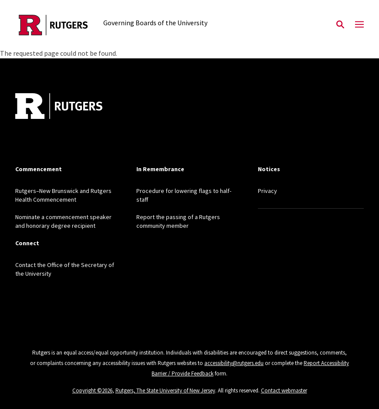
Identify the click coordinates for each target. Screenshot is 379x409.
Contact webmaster (284, 390)
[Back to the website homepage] (53, 25)
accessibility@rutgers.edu (234, 363)
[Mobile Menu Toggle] (359, 24)
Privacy (267, 191)
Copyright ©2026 (92, 390)
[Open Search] (340, 24)
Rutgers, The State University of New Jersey (165, 390)
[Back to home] (72, 107)
